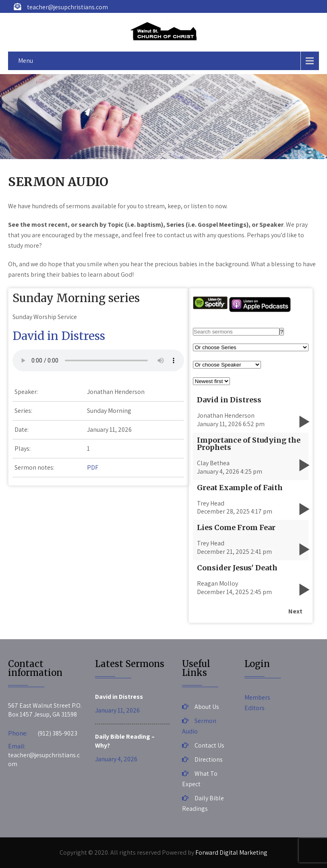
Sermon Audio (199, 726)
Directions (209, 759)
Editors (254, 708)
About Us (207, 706)
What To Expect (199, 778)
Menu (25, 60)
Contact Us (209, 745)
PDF (92, 467)
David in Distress (58, 336)
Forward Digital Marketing (231, 852)
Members (257, 697)
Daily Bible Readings (203, 803)
